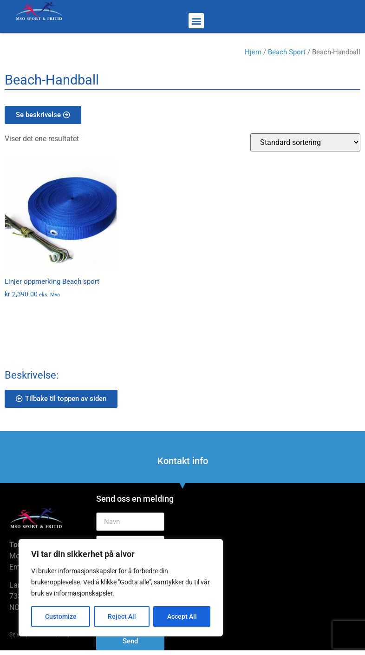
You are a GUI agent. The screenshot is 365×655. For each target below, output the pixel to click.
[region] (121, 587)
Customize (61, 616)
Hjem (253, 52)
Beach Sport (287, 52)
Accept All (182, 616)
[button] (196, 20)
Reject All (122, 616)
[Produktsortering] (305, 142)
